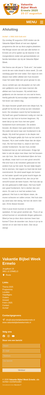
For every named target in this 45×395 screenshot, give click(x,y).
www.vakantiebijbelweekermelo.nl (16, 322)
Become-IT (17, 385)
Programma (7, 289)
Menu (31, 22)
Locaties (6, 292)
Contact (5, 305)
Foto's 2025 (7, 303)
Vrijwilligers (7, 295)
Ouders (5, 297)
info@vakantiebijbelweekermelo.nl (20, 320)
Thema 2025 (7, 287)
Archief (5, 308)
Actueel (5, 300)
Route (8, 275)
